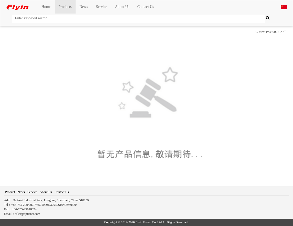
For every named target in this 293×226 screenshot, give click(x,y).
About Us (122, 7)
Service (101, 7)
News (84, 7)
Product (10, 192)
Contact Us (145, 7)
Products (65, 7)
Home (46, 7)
